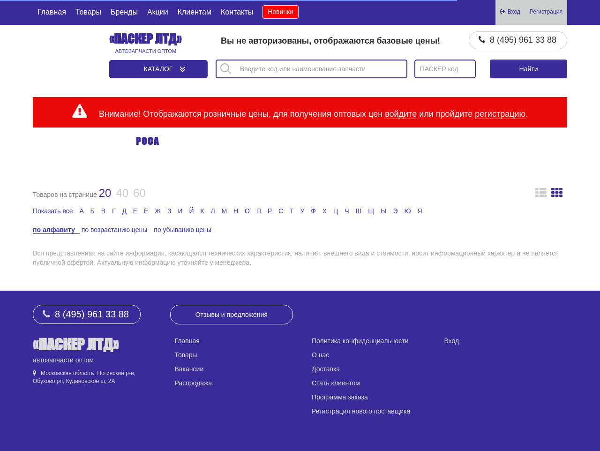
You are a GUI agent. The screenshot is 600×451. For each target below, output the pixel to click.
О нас (320, 355)
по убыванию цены (182, 229)
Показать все (53, 211)
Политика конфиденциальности (360, 341)
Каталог (158, 69)
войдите (401, 114)
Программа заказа (340, 397)
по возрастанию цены (115, 229)
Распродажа (193, 383)
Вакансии (189, 369)
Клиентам (194, 12)
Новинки (280, 11)
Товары (88, 12)
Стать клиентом (336, 383)
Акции (157, 12)
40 (122, 193)
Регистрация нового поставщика (361, 411)
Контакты (237, 12)
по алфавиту (54, 229)
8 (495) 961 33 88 (523, 40)
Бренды (124, 12)
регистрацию (500, 114)
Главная (52, 12)
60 (139, 193)
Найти (528, 69)
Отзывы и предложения (231, 314)
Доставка (326, 369)
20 (105, 193)
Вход (451, 341)
